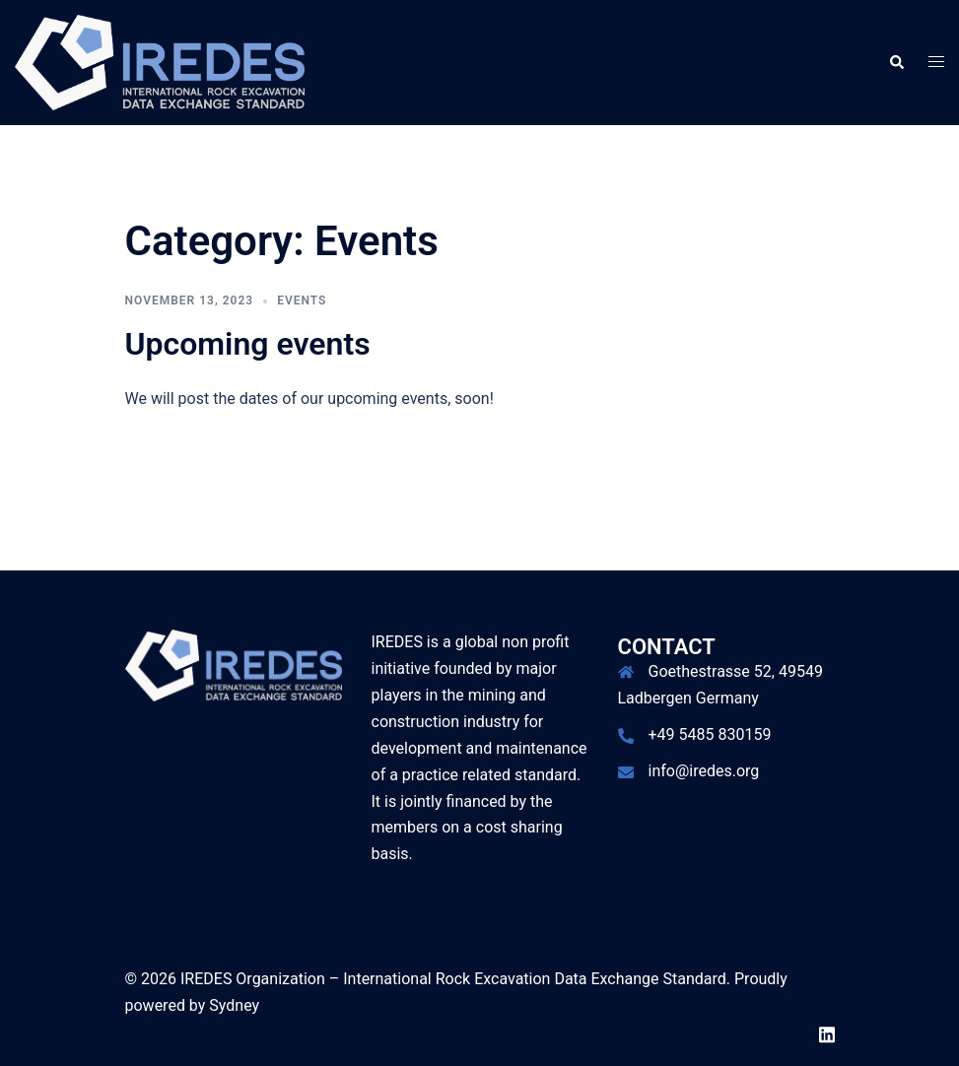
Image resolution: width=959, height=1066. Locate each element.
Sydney (234, 1005)
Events (301, 300)
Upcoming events (248, 344)
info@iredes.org (704, 771)
